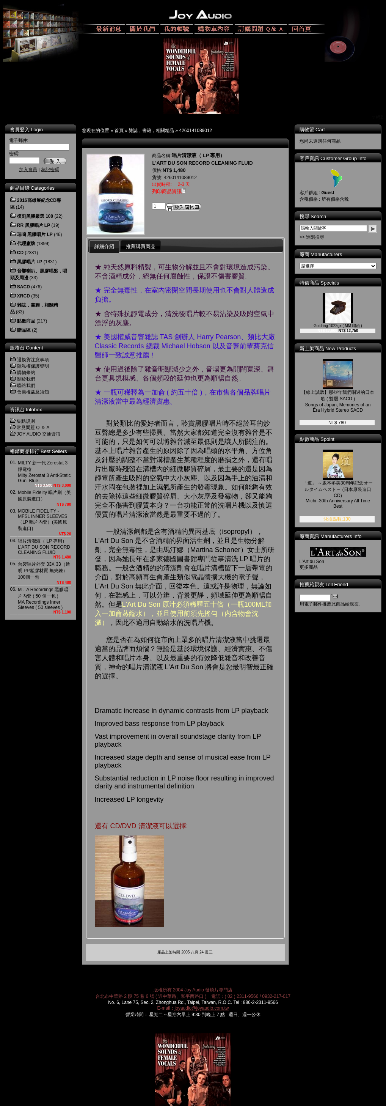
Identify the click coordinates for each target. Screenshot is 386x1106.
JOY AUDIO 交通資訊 (38, 434)
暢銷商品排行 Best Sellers (38, 451)
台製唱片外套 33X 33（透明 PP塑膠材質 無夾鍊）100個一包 (44, 571)
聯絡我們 (26, 385)
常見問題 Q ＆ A (33, 427)
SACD (23, 286)
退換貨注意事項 (33, 359)
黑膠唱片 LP (29, 261)
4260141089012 (195, 130)
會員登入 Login (26, 129)
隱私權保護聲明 (33, 366)
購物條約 (26, 372)
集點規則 (26, 421)
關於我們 (26, 379)
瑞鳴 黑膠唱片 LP (35, 234)
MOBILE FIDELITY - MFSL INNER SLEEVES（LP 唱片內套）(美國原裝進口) (42, 519)
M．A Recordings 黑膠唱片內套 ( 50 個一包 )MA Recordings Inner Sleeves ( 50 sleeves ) (43, 598)
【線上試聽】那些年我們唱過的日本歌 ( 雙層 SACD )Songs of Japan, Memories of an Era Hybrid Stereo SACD (343, 401)
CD (20, 252)
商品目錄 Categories (32, 188)
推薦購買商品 (140, 246)
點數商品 (26, 321)
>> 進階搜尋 (317, 237)
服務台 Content (26, 348)
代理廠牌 (26, 243)
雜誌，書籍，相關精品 (151, 130)
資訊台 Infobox (26, 409)
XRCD (23, 296)
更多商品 (314, 567)
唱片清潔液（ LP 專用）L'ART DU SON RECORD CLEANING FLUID (44, 546)
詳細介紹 (104, 246)
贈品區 (24, 330)
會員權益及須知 (33, 392)
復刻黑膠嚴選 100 (35, 216)
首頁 (119, 130)
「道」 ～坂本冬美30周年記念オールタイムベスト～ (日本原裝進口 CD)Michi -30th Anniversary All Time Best (343, 494)
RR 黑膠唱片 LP (33, 225)
